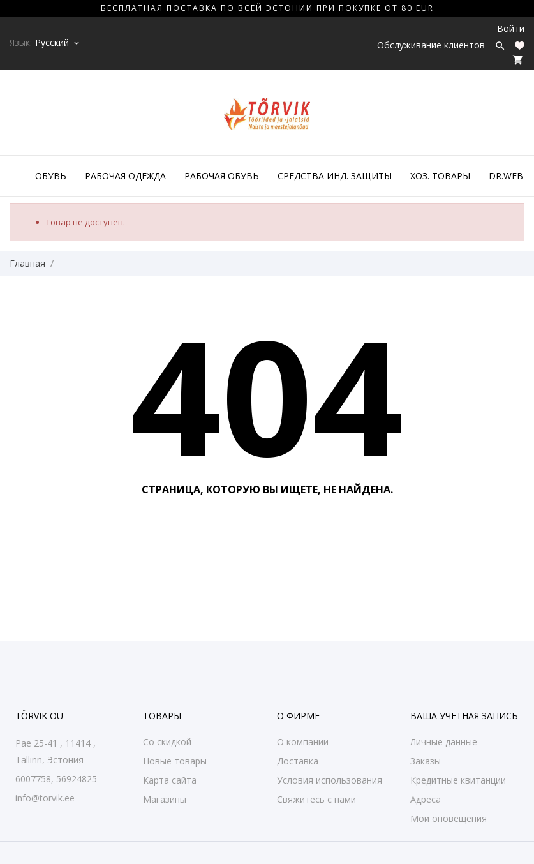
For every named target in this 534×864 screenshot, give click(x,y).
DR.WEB (506, 176)
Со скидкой (167, 742)
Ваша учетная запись (464, 716)
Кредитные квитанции (458, 780)
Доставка (297, 761)
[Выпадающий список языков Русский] (58, 42)
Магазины (164, 799)
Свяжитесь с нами (316, 799)
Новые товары (175, 761)
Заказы (425, 761)
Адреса (425, 799)
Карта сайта (170, 780)
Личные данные (443, 742)
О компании (303, 742)
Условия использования (329, 780)
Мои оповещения (448, 818)
